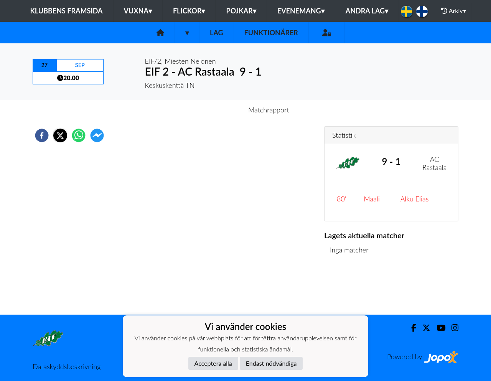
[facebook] (42, 135)
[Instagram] (451, 328)
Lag (216, 32)
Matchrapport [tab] (268, 110)
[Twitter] (423, 328)
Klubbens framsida (66, 11)
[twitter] (60, 135)
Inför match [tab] (219, 110)
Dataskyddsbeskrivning (67, 366)
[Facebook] (410, 328)
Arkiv (453, 10)
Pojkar (241, 11)
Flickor (189, 11)
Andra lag (367, 11)
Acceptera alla (213, 363)
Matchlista (349, 288)
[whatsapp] (79, 135)
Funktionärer (271, 32)
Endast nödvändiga (271, 363)
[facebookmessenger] (97, 135)
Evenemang (301, 11)
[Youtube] (437, 328)
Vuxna (138, 11)
